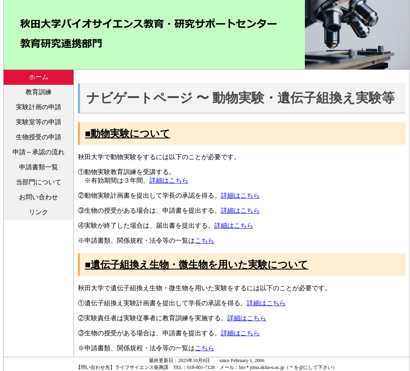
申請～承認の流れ (39, 152)
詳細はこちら (168, 180)
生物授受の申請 (38, 137)
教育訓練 (39, 91)
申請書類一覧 (38, 167)
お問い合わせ (38, 197)
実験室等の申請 (38, 122)
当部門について (38, 182)
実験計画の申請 (38, 107)
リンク (38, 212)
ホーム (38, 76)
